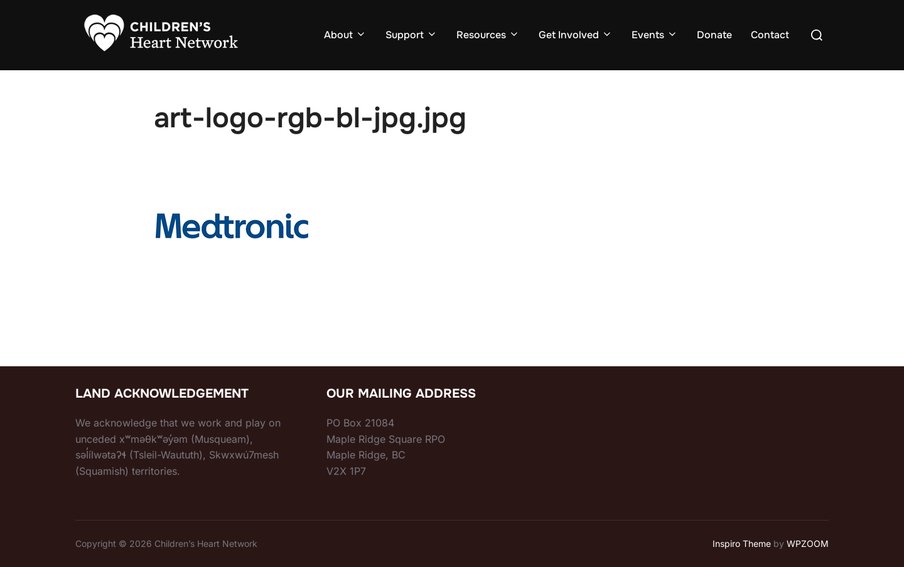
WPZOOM (808, 543)
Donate (714, 34)
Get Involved (576, 34)
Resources (488, 34)
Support (411, 34)
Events (655, 34)
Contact (770, 34)
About (345, 34)
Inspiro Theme (742, 543)
